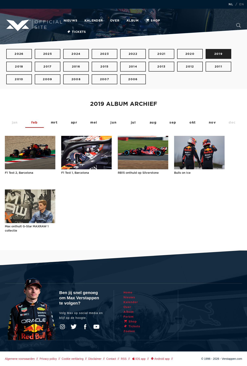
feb (34, 122)
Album (132, 20)
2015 (104, 66)
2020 (190, 53)
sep (172, 122)
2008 (76, 79)
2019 (218, 53)
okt (192, 122)
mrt (54, 122)
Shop (153, 20)
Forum (129, 316)
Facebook (85, 326)
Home (128, 292)
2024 (76, 53)
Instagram (62, 326)
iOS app (138, 358)
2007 (104, 79)
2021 (161, 53)
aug (153, 122)
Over (115, 20)
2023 (104, 53)
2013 (161, 66)
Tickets (76, 32)
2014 (133, 66)
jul (133, 122)
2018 (19, 66)
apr (74, 122)
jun (113, 122)
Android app (160, 358)
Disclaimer (94, 358)
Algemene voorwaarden (20, 358)
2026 (19, 53)
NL (231, 4)
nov (212, 122)
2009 (47, 79)
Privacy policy (48, 358)
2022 (133, 53)
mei (93, 122)
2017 (47, 66)
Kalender (93, 20)
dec (232, 122)
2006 (133, 79)
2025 (47, 53)
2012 (190, 66)
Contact (111, 358)
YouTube (96, 326)
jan (15, 122)
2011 (218, 66)
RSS (124, 358)
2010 (19, 79)
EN (241, 4)
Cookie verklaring (72, 358)
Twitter (73, 326)
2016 (76, 66)
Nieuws (70, 20)
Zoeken (238, 25)
